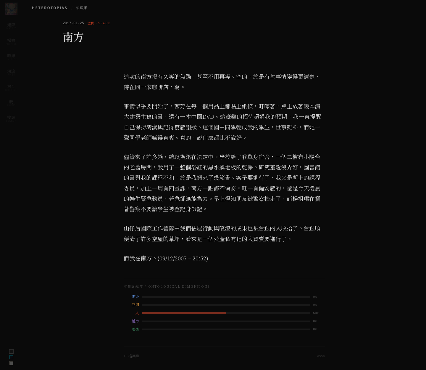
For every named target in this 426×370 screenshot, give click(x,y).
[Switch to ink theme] (11, 357)
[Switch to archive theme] (11, 363)
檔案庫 (81, 8)
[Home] (11, 8)
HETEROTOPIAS (50, 7)
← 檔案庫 (132, 355)
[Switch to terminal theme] (11, 351)
